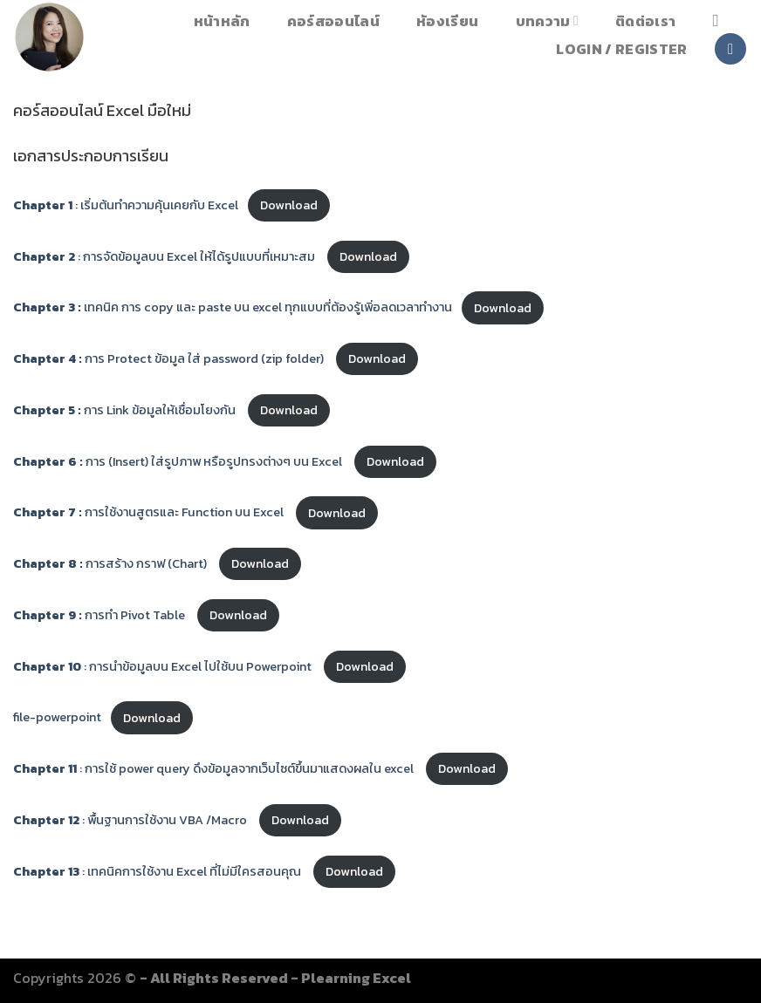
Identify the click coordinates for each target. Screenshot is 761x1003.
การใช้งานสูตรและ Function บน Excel (149, 512)
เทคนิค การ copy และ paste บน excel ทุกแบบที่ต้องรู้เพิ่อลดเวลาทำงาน (232, 307)
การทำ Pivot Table (100, 614)
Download (289, 205)
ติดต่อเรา (645, 21)
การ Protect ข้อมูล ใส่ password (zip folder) (169, 358)
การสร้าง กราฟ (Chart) (111, 563)
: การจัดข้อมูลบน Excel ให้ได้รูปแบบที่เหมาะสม (165, 256)
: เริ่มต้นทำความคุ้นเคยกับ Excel (125, 205)
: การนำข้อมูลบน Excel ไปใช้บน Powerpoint (163, 666)
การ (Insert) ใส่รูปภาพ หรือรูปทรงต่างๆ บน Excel (179, 461)
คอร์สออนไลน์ (333, 21)
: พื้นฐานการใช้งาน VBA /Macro (131, 819)
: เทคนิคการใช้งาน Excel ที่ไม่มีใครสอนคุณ (158, 871)
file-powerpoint (57, 717)
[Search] (721, 20)
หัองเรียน (447, 21)
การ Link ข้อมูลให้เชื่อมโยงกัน (125, 410)
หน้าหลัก (222, 21)
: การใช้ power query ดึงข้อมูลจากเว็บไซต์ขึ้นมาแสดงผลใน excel (214, 768)
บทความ (547, 20)
